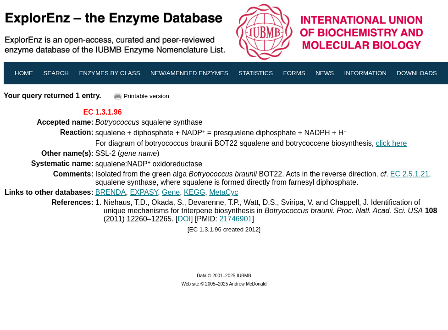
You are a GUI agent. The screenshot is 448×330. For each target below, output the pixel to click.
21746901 (235, 219)
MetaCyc (223, 192)
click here (391, 143)
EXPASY (144, 192)
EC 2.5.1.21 (409, 174)
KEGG (194, 192)
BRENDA (110, 192)
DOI (184, 219)
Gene (171, 192)
